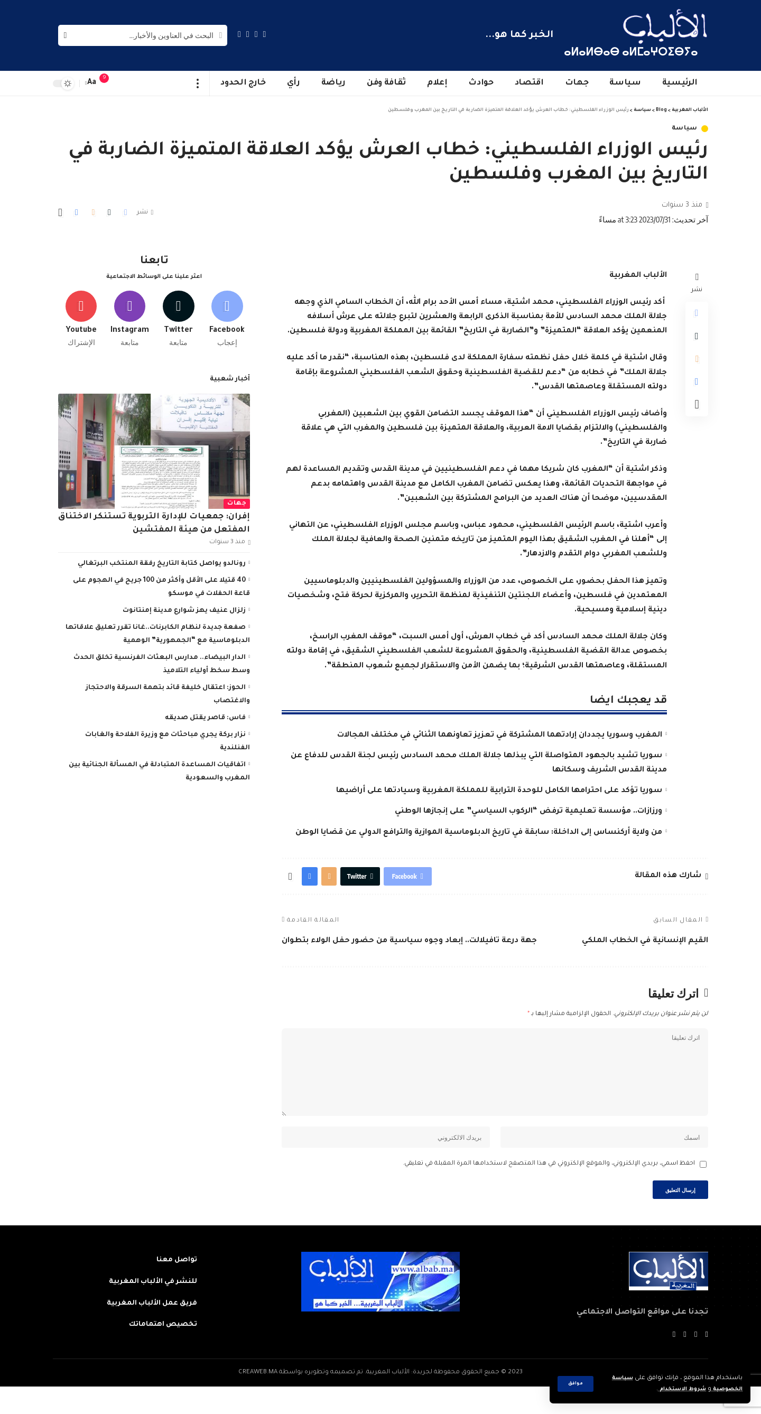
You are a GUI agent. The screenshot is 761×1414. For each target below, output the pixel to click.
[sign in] (125, 83)
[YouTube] (248, 34)
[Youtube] (81, 313)
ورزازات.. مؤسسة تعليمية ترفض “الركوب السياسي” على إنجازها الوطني (528, 811)
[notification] (109, 83)
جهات (236, 499)
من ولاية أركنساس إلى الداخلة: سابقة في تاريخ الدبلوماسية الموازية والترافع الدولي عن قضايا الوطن (478, 833)
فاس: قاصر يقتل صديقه (205, 714)
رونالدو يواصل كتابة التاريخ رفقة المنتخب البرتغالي (162, 559)
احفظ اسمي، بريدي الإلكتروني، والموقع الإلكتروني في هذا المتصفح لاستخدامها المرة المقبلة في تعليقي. (549, 1187)
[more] (198, 83)
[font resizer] (92, 83)
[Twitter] (256, 34)
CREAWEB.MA (257, 1399)
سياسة (685, 128)
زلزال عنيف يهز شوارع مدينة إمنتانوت (184, 606)
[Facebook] (265, 34)
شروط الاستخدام (673, 1389)
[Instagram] (239, 34)
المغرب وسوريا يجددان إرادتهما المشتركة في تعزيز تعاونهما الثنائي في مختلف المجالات (499, 735)
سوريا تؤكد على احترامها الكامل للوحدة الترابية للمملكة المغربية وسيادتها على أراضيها (499, 791)
